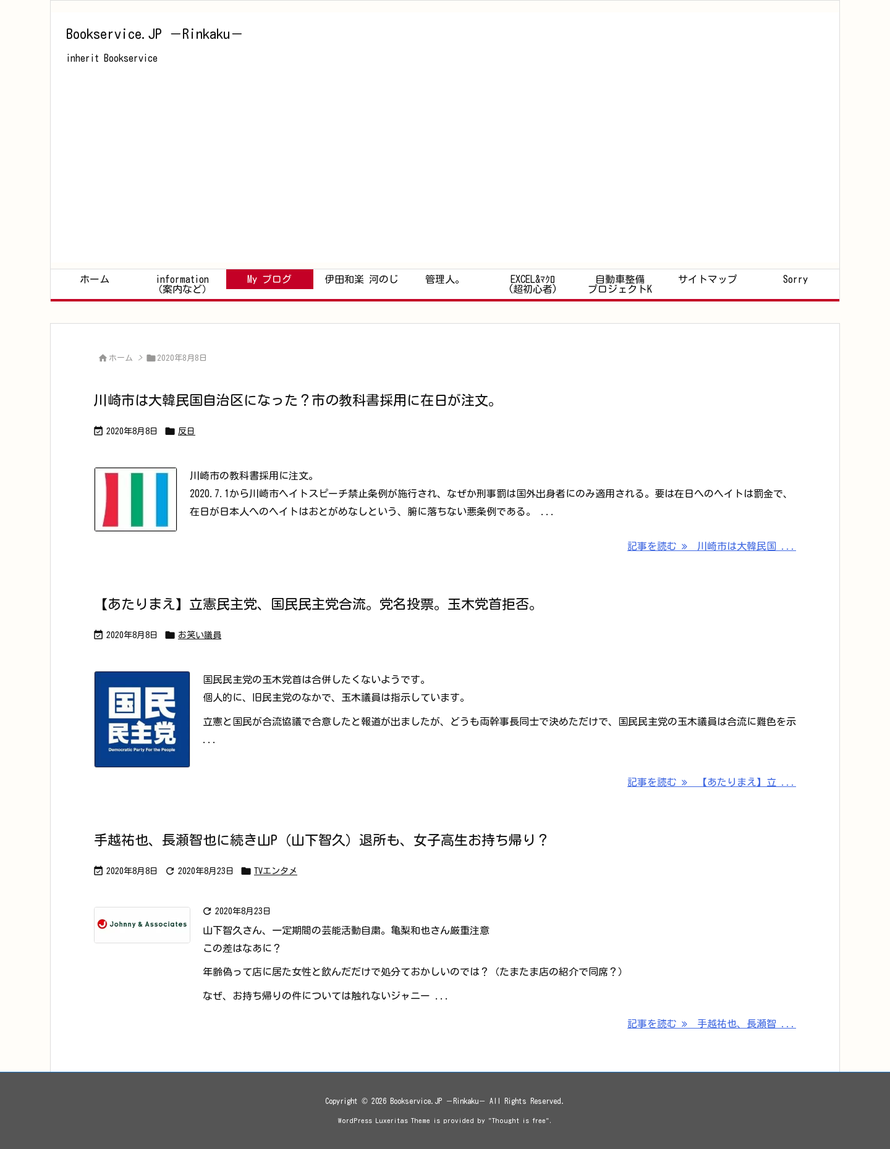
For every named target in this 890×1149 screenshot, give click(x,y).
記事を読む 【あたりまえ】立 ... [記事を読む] (711, 782)
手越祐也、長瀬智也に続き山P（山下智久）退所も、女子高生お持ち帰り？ (321, 840)
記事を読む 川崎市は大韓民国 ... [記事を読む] (711, 546)
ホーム (121, 358)
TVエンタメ (275, 871)
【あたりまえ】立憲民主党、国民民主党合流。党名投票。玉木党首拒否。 (318, 604)
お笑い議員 (199, 635)
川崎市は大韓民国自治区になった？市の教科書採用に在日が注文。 (298, 400)
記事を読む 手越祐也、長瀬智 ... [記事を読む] (711, 1024)
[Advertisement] (445, 176)
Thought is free (519, 1120)
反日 (186, 431)
